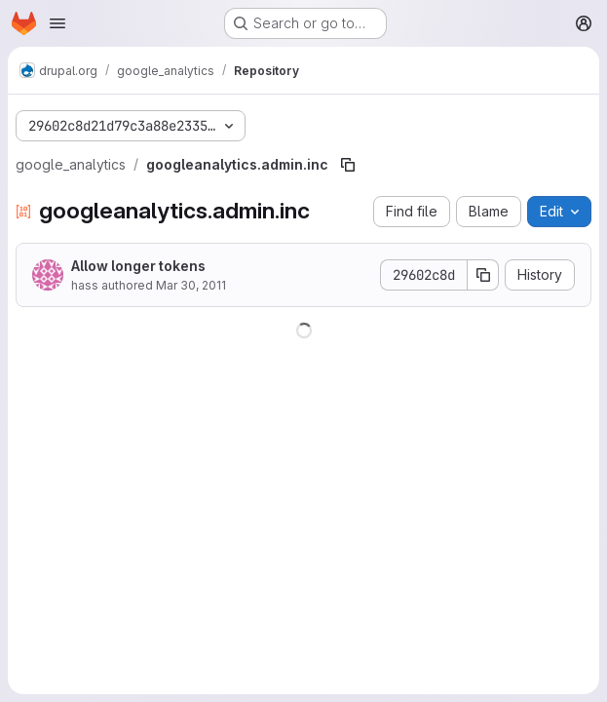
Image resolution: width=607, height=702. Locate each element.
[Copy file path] (347, 164)
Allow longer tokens (138, 265)
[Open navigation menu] (57, 23)
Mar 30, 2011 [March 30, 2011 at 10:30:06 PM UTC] (191, 285)
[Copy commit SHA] (483, 275)
